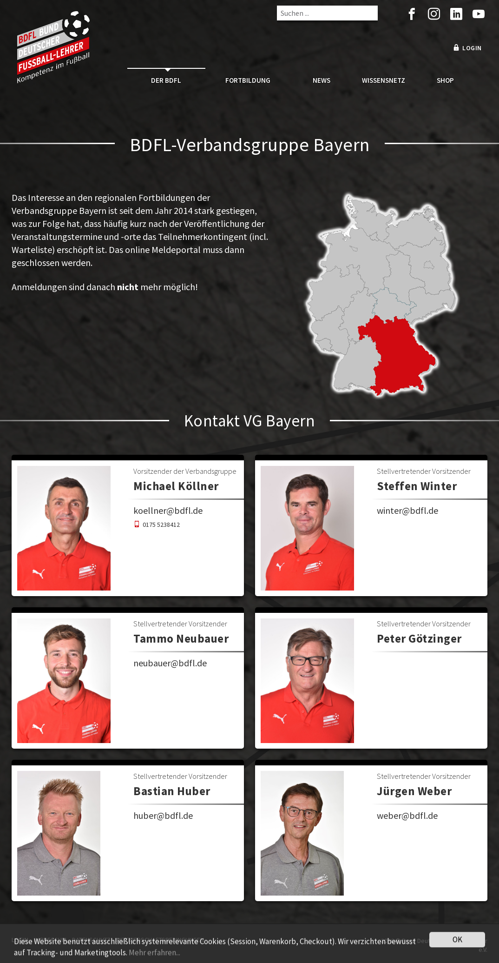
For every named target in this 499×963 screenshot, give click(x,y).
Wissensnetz (383, 80)
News (321, 80)
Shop (445, 80)
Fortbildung (247, 80)
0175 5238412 (161, 524)
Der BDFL (166, 80)
